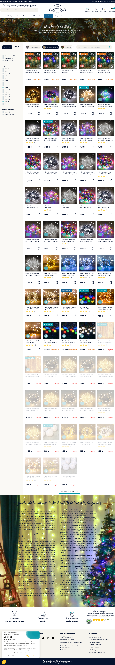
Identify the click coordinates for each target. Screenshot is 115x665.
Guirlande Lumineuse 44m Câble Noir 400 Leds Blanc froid (32, 207)
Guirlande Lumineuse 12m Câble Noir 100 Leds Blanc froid (69, 106)
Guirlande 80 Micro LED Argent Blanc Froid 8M (87, 274)
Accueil (5, 20)
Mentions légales (94, 642)
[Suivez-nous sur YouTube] (53, 638)
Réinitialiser (16, 48)
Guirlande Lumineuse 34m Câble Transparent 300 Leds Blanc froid (87, 174)
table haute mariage (84, 595)
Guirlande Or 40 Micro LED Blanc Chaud (50, 274)
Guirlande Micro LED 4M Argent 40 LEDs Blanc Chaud (51, 309)
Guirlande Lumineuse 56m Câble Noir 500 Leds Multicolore (86, 207)
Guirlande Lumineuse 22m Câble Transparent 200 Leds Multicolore (87, 140)
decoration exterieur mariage (83, 588)
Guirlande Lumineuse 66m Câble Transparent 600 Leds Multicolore (105, 241)
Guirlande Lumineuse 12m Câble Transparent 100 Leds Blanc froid (33, 140)
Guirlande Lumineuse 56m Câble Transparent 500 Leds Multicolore (33, 241)
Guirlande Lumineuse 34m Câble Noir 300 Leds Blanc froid (50, 174)
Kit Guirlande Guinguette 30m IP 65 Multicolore (68, 342)
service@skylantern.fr (67, 639)
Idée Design (92, 650)
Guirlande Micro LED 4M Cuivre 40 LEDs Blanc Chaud (69, 309)
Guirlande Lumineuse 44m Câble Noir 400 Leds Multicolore (104, 174)
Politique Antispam (95, 645)
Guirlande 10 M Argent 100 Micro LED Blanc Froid (68, 275)
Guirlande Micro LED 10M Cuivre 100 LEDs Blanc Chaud (105, 309)
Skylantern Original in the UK (98, 652)
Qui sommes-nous (95, 637)
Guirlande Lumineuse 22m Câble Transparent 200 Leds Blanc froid (105, 140)
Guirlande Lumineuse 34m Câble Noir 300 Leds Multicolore (32, 174)
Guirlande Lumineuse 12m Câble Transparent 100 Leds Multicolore (105, 106)
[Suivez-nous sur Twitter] (43, 638)
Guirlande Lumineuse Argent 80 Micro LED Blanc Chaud (32, 309)
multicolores (38, 575)
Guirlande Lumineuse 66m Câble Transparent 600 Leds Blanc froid (33, 275)
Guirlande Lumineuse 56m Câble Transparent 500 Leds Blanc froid (51, 241)
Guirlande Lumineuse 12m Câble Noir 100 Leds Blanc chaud (33, 106)
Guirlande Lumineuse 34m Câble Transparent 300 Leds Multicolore (69, 174)
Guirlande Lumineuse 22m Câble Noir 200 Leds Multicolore (50, 140)
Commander (37, 79)
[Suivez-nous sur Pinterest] (48, 638)
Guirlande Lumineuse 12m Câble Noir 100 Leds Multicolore (51, 106)
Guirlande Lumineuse (13, 20)
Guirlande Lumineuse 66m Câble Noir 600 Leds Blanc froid (86, 241)
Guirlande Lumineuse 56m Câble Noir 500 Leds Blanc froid (104, 207)
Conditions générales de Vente (99, 639)
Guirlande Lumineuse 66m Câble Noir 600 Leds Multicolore (68, 241)
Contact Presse (94, 647)
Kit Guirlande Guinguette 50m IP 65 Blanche (86, 342)
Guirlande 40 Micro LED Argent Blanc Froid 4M (105, 274)
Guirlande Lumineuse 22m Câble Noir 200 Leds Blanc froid (68, 140)
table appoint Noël (46, 518)
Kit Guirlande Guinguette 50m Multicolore (85, 309)
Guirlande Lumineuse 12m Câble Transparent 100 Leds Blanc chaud (87, 106)
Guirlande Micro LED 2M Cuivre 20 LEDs (33, 342)
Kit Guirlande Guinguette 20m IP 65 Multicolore (50, 342)
